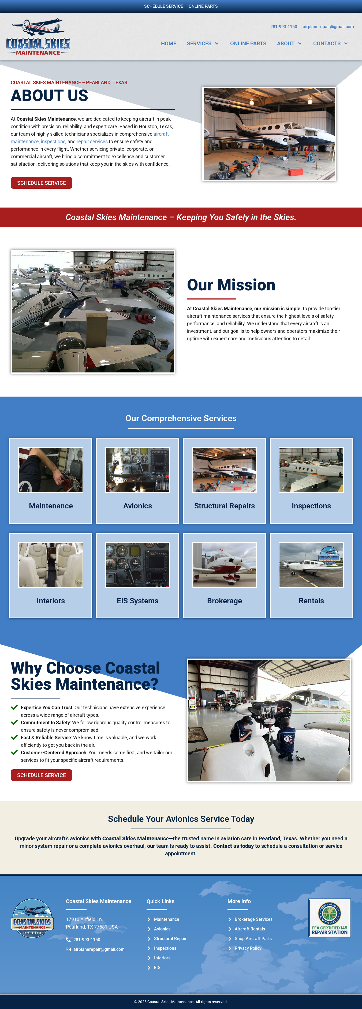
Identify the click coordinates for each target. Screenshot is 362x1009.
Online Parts (248, 43)
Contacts (331, 43)
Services (203, 43)
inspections (53, 141)
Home (168, 43)
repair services (92, 141)
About (290, 43)
